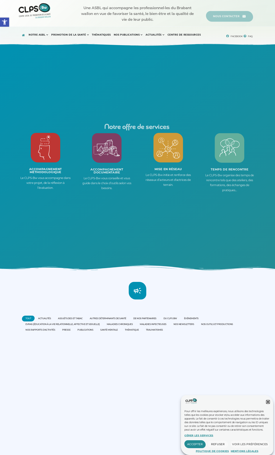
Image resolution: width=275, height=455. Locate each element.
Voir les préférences (250, 448)
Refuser (218, 448)
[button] (4, 22)
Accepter (195, 448)
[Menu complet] (37, 35)
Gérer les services (198, 440)
